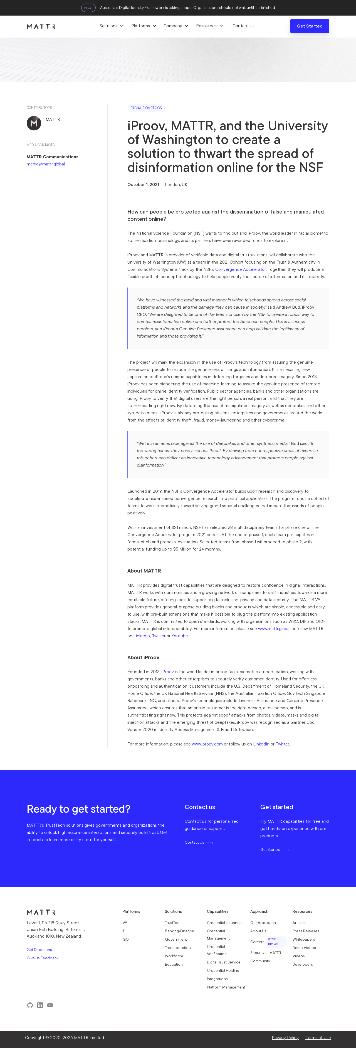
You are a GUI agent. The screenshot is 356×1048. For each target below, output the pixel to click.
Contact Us (243, 25)
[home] (63, 26)
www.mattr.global (274, 628)
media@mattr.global (46, 164)
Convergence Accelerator (240, 269)
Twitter (158, 635)
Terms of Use (318, 1037)
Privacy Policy (285, 1037)
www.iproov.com (207, 744)
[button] (112, 26)
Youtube (180, 635)
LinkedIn (142, 635)
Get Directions (39, 949)
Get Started (310, 26)
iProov (168, 671)
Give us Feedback (43, 958)
